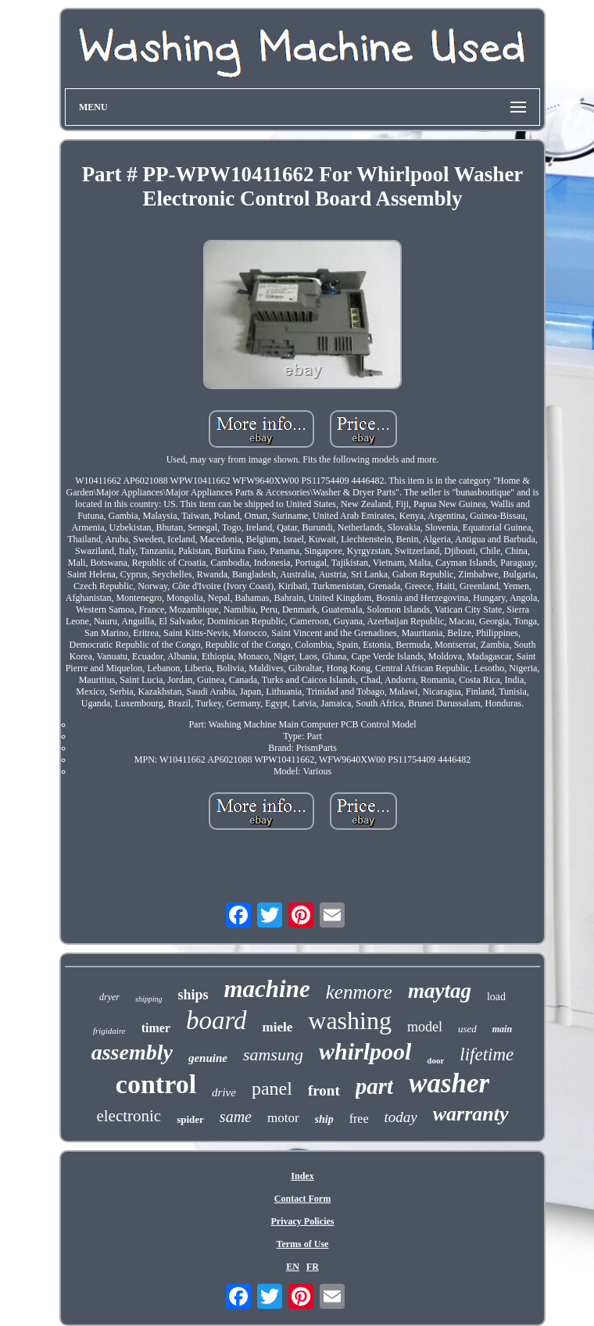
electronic (128, 1115)
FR (312, 1266)
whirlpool (365, 1051)
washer (449, 1083)
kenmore (359, 992)
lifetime (486, 1054)
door (435, 1060)
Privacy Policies (303, 1221)
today (401, 1117)
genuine (207, 1058)
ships (192, 995)
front (324, 1090)
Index (302, 1176)
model (424, 1027)
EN (292, 1266)
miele (278, 1027)
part (374, 1086)
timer (155, 1028)
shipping (148, 999)
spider (190, 1119)
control (156, 1084)
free (359, 1118)
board (216, 1020)
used (467, 1029)
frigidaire (109, 1030)
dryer (109, 997)
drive (224, 1092)
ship (324, 1119)
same (236, 1116)
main (502, 1029)
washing (350, 1020)
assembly (132, 1052)
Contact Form (302, 1198)
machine (267, 989)
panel (272, 1088)
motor (283, 1117)
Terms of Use (303, 1243)
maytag (439, 991)
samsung (273, 1054)
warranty (471, 1114)
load (496, 997)
